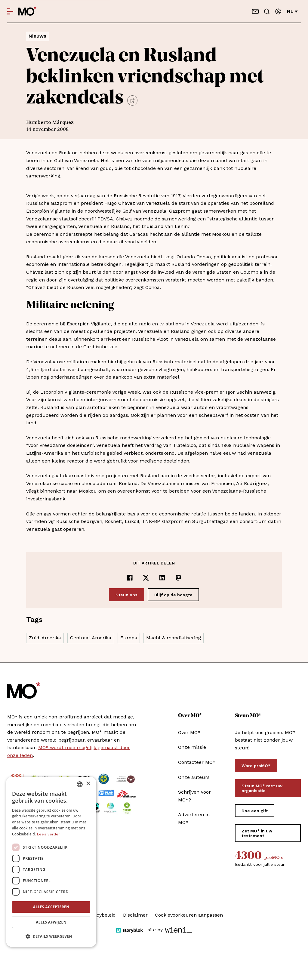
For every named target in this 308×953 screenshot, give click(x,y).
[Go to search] (266, 11)
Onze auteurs (194, 777)
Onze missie (192, 747)
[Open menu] (10, 11)
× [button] (88, 784)
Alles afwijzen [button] (51, 922)
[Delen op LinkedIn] (162, 577)
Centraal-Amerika (90, 638)
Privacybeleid (100, 915)
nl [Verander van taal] (292, 11)
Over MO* (189, 732)
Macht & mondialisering (173, 638)
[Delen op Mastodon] (178, 577)
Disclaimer (135, 915)
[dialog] (51, 862)
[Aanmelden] (278, 11)
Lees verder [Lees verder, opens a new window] (48, 834)
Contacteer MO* (196, 762)
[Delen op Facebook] (129, 577)
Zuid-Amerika (45, 638)
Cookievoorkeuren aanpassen (189, 915)
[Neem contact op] (255, 11)
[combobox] (80, 784)
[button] (51, 936)
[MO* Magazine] (27, 11)
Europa (128, 638)
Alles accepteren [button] (51, 906)
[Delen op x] (146, 577)
